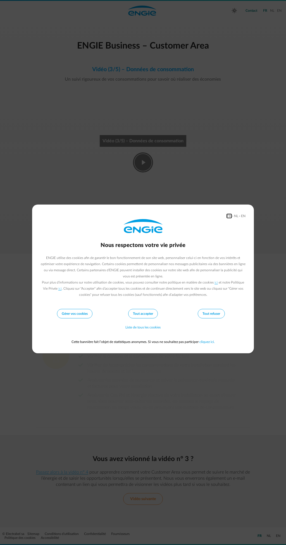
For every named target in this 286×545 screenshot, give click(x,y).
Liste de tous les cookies (143, 327)
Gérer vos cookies (75, 313)
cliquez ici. (207, 342)
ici (216, 282)
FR (229, 216)
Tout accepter (143, 313)
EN (243, 216)
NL (236, 216)
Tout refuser (211, 313)
